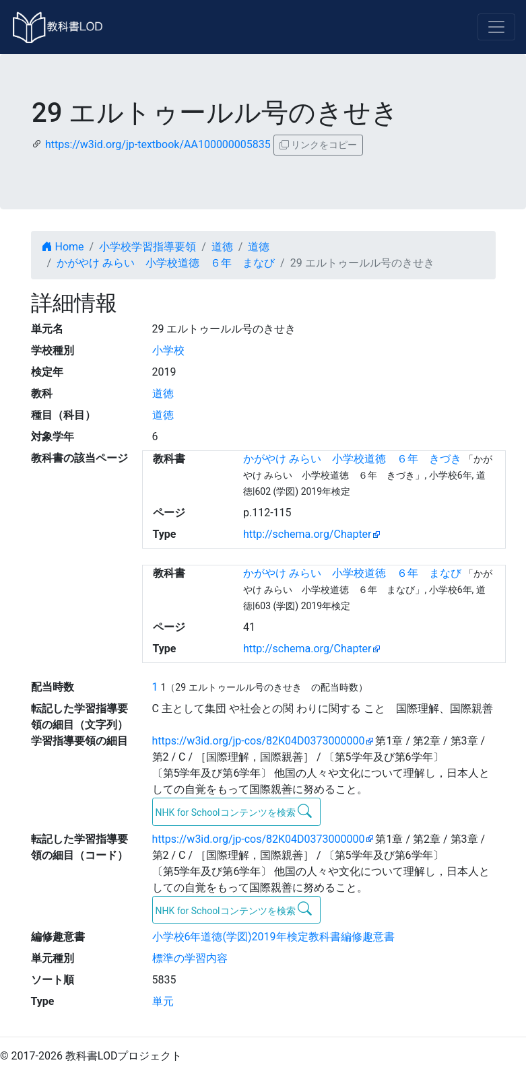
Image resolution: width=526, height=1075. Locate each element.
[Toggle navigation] (496, 26)
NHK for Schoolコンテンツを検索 (234, 811)
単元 (163, 1001)
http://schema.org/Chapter (307, 534)
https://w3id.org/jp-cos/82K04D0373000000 (258, 740)
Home (63, 246)
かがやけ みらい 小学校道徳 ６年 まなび (166, 262)
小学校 (168, 350)
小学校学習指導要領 (147, 246)
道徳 (222, 246)
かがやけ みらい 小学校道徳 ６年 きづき (352, 458)
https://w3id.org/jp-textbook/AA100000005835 (158, 144)
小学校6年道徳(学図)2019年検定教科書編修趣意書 (273, 936)
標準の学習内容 (190, 958)
